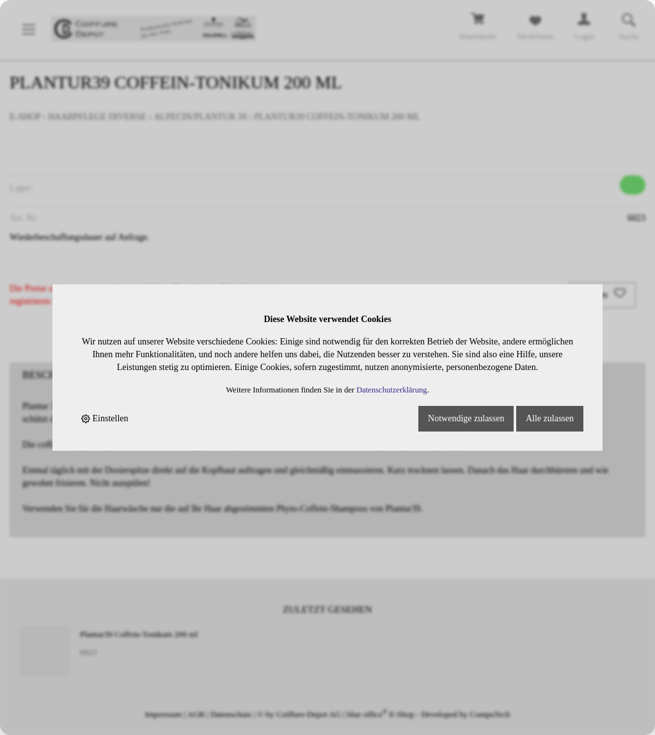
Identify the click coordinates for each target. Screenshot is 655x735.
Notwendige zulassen (466, 418)
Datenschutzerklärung (391, 389)
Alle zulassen (550, 418)
